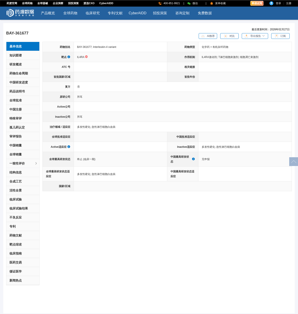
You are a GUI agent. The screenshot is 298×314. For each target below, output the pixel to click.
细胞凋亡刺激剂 (249, 57)
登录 (278, 3)
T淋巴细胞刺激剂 (229, 57)
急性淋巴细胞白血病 (103, 126)
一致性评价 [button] (23, 163)
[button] (255, 36)
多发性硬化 (84, 126)
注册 (288, 3)
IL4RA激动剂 (210, 57)
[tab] (22, 163)
